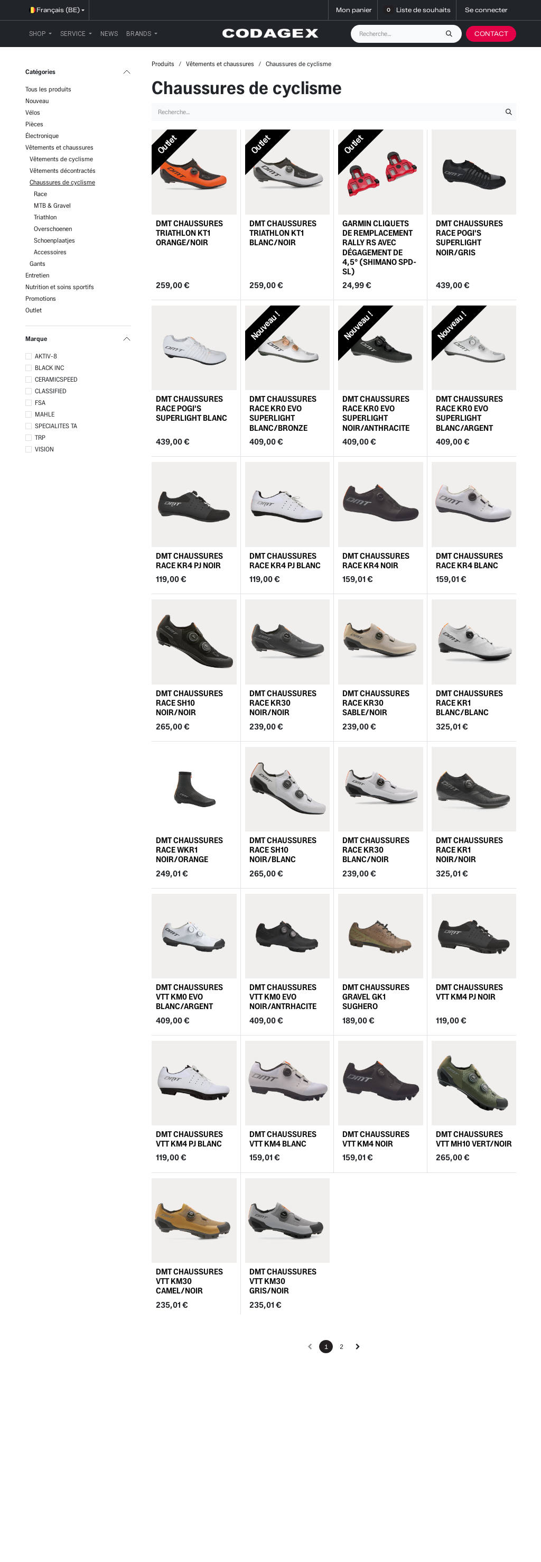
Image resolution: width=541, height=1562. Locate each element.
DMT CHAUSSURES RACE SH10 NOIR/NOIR (189, 702)
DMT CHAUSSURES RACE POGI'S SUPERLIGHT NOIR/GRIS (469, 237)
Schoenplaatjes (54, 240)
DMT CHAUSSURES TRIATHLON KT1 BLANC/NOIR (282, 232)
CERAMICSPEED (56, 379)
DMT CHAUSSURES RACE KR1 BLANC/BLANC (469, 702)
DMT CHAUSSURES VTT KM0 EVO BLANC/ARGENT (189, 996)
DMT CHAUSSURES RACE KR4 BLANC (469, 560)
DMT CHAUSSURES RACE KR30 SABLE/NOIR (375, 702)
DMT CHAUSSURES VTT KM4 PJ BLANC (189, 1139)
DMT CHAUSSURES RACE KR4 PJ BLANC (285, 560)
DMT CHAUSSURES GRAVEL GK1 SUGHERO (375, 996)
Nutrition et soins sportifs (59, 287)
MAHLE (44, 414)
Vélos (32, 112)
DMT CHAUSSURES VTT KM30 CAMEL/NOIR (189, 1281)
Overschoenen (53, 229)
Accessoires (50, 252)
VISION (44, 449)
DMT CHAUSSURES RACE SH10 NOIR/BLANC (282, 849)
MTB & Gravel (52, 205)
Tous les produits (48, 89)
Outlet (33, 310)
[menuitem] (40, 34)
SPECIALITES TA (56, 426)
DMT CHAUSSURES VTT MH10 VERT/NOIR (474, 1139)
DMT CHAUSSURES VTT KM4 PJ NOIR (469, 992)
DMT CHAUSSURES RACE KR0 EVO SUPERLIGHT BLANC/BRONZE (282, 413)
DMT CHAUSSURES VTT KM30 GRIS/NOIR (282, 1281)
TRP (40, 437)
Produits (163, 64)
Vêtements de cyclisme (61, 159)
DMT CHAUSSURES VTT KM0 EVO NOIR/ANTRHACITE (282, 996)
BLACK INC (49, 368)
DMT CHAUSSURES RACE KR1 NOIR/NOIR (469, 849)
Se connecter (486, 10)
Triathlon (45, 217)
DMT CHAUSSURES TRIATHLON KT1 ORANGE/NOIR (189, 232)
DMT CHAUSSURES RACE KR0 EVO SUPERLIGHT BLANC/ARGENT (469, 413)
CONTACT (491, 34)
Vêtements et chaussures (59, 147)
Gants (37, 263)
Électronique (42, 136)
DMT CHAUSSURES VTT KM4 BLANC (282, 1139)
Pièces (34, 124)
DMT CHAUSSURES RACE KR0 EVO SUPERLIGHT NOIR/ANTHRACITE (375, 413)
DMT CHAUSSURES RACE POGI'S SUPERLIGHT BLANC (191, 408)
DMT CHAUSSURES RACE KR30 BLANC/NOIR (375, 849)
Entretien (37, 275)
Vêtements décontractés (63, 170)
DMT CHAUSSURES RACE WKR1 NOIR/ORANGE (189, 849)
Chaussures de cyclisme (62, 182)
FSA (40, 402)
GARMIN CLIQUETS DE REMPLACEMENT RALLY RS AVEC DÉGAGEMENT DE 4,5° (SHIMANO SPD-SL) (379, 247)
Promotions (40, 298)
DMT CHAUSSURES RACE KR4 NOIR (375, 560)
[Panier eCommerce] (353, 10)
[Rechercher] (452, 34)
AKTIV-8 (46, 356)
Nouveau (37, 101)
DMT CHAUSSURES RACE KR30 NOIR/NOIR (282, 702)
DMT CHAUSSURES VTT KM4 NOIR (375, 1139)
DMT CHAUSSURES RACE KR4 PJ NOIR (189, 560)
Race (40, 194)
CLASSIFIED (51, 391)
